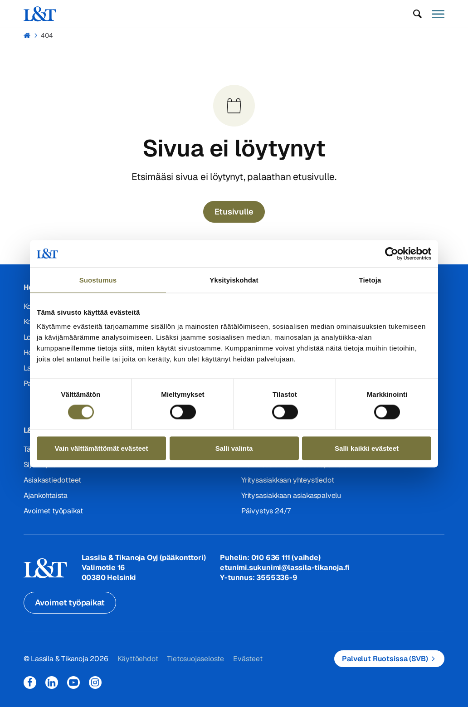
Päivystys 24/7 (266, 511)
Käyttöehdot (137, 658)
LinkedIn (51, 682)
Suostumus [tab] (98, 279)
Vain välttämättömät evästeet (101, 448)
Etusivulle (233, 211)
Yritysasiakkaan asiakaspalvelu (291, 495)
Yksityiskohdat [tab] (234, 279)
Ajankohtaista (46, 495)
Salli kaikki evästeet (367, 448)
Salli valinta (234, 448)
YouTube (73, 682)
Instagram (95, 682)
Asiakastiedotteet (53, 480)
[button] (417, 14)
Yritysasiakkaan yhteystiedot (287, 480)
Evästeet (247, 658)
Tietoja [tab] (370, 279)
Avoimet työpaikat (53, 511)
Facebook (30, 682)
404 (47, 35)
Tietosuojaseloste (195, 658)
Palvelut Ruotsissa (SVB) (385, 658)
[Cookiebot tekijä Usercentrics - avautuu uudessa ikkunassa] (391, 253)
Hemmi (27, 35)
